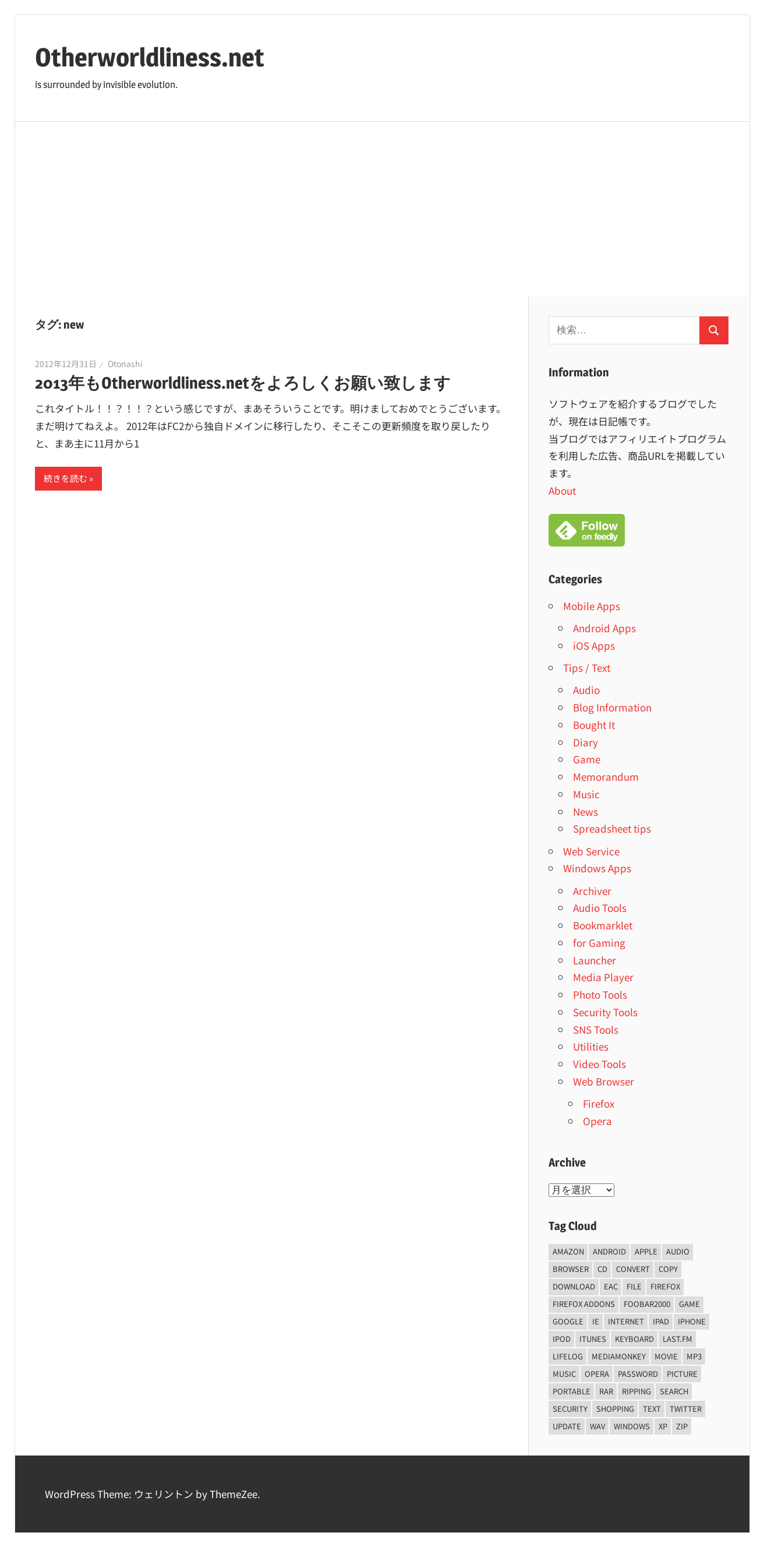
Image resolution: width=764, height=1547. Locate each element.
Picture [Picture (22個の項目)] (682, 1373)
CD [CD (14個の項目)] (602, 1268)
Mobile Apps (591, 605)
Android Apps (604, 628)
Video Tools (599, 1063)
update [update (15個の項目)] (567, 1426)
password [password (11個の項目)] (638, 1373)
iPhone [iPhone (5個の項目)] (692, 1321)
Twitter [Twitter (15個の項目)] (686, 1408)
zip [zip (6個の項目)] (682, 1426)
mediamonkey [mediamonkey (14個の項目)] (619, 1356)
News (585, 811)
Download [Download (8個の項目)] (574, 1286)
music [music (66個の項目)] (564, 1373)
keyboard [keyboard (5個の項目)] (634, 1338)
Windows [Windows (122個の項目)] (632, 1426)
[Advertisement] (382, 209)
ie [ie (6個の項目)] (595, 1321)
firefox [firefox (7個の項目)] (665, 1286)
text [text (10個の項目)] (652, 1408)
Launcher (594, 960)
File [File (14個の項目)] (634, 1286)
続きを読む (65, 478)
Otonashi (125, 363)
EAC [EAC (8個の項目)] (611, 1286)
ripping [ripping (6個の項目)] (636, 1391)
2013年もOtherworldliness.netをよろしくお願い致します (243, 383)
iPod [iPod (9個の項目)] (562, 1338)
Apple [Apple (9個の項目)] (646, 1251)
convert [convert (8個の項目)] (633, 1268)
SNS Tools (595, 1029)
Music (586, 794)
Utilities (591, 1046)
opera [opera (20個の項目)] (597, 1373)
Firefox (598, 1103)
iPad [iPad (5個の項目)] (661, 1321)
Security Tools (605, 1012)
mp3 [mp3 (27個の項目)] (694, 1356)
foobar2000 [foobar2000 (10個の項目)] (647, 1303)
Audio (586, 689)
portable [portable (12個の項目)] (571, 1391)
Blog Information (612, 707)
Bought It (594, 724)
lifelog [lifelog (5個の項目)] (568, 1356)
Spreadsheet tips (612, 828)
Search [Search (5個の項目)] (674, 1391)
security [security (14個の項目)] (570, 1408)
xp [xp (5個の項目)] (663, 1426)
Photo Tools (600, 994)
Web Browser (603, 1081)
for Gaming (599, 942)
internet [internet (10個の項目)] (626, 1321)
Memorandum (606, 776)
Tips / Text (586, 667)
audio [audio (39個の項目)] (677, 1251)
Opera (597, 1120)
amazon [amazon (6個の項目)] (568, 1251)
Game (586, 759)
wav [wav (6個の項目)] (597, 1426)
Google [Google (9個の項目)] (568, 1321)
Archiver (592, 890)
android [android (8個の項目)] (609, 1251)
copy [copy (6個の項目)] (668, 1268)
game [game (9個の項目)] (689, 1303)
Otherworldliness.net (149, 57)
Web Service (591, 851)
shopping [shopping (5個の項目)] (615, 1408)
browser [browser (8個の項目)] (571, 1268)
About (562, 490)
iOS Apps (594, 645)
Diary (585, 742)
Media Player (603, 977)
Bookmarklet (602, 925)
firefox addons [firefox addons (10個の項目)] (584, 1303)
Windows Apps (597, 868)
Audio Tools (600, 907)
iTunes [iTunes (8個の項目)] (592, 1338)
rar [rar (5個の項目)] (606, 1391)
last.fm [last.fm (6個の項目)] (677, 1338)
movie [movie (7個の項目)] (666, 1356)
